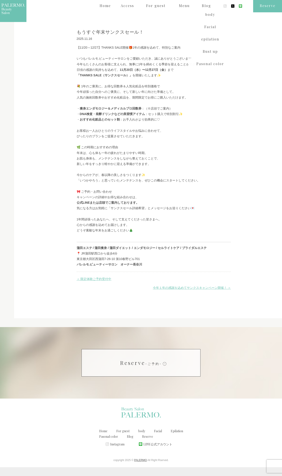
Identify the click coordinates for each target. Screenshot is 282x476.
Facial (158, 440)
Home (103, 440)
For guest (123, 440)
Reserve (141, 371)
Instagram (117, 453)
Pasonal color (108, 445)
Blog (130, 445)
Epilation (177, 440)
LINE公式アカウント (157, 453)
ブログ (37, 18)
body (141, 440)
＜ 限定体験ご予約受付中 (94, 287)
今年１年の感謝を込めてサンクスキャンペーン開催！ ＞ (192, 296)
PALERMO (140, 469)
